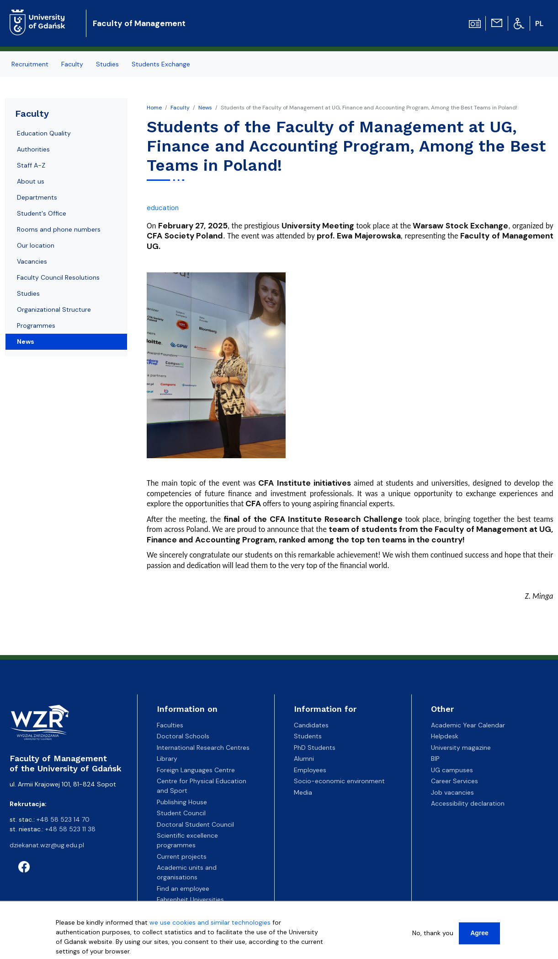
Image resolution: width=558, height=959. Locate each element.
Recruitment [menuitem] (29, 64)
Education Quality (44, 133)
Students (308, 736)
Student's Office (41, 213)
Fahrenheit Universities (190, 899)
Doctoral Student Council (195, 824)
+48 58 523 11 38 (70, 829)
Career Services (454, 781)
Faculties (170, 725)
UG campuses (452, 770)
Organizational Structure (54, 309)
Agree (479, 935)
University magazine (461, 747)
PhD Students (314, 747)
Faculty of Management (139, 23)
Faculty (180, 107)
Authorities (33, 149)
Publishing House (182, 802)
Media (303, 792)
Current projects (182, 856)
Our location (35, 245)
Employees (310, 770)
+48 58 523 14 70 (63, 819)
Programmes (36, 325)
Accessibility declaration (468, 803)
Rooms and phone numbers (59, 229)
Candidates (311, 725)
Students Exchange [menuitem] (161, 64)
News (205, 107)
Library (167, 758)
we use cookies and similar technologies (210, 925)
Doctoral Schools (183, 736)
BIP (435, 758)
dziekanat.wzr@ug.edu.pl (47, 845)
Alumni (304, 758)
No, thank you (432, 935)
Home (154, 107)
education (163, 207)
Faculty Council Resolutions (58, 277)
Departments (37, 197)
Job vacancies (452, 792)
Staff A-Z (31, 165)
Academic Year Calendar (468, 725)
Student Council (181, 813)
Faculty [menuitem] (72, 64)
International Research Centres (203, 747)
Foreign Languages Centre (196, 770)
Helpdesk (444, 736)
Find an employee (183, 888)
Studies (28, 293)
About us (30, 181)
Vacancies (32, 261)
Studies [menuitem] (107, 64)
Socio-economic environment (339, 781)
